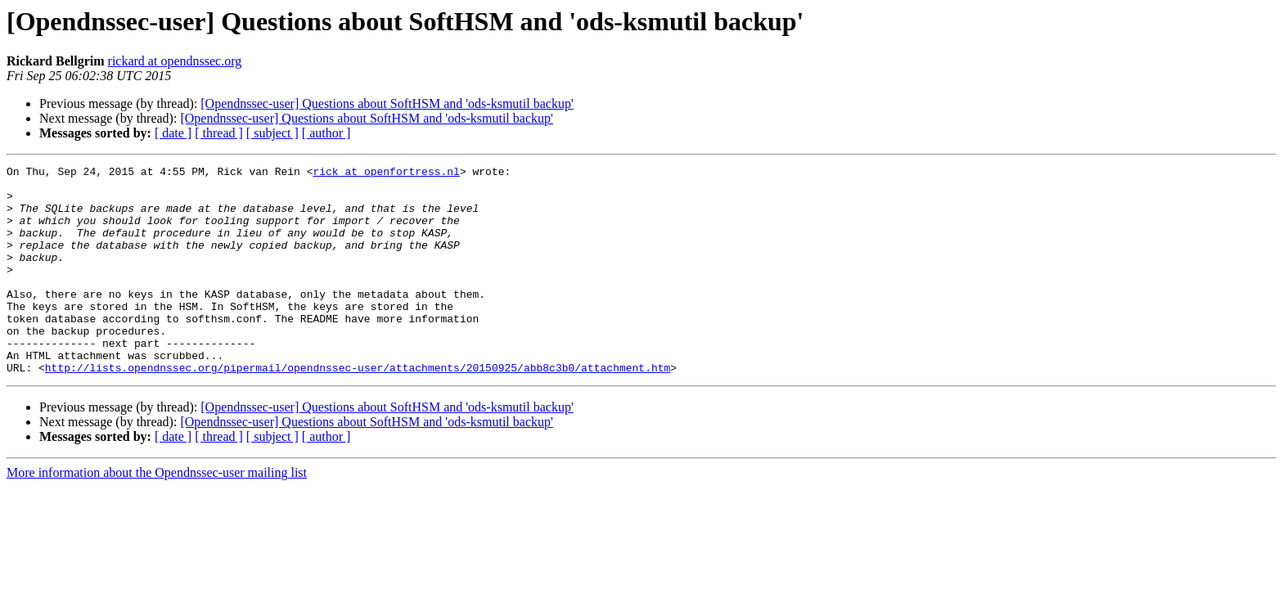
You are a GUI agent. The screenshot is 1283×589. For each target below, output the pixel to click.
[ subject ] (272, 133)
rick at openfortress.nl (386, 173)
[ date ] (173, 133)
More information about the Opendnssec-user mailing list (157, 514)
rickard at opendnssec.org (175, 61)
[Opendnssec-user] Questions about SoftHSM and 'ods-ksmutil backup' (386, 103)
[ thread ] (219, 133)
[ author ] (326, 133)
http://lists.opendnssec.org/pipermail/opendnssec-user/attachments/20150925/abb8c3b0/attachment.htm (357, 409)
